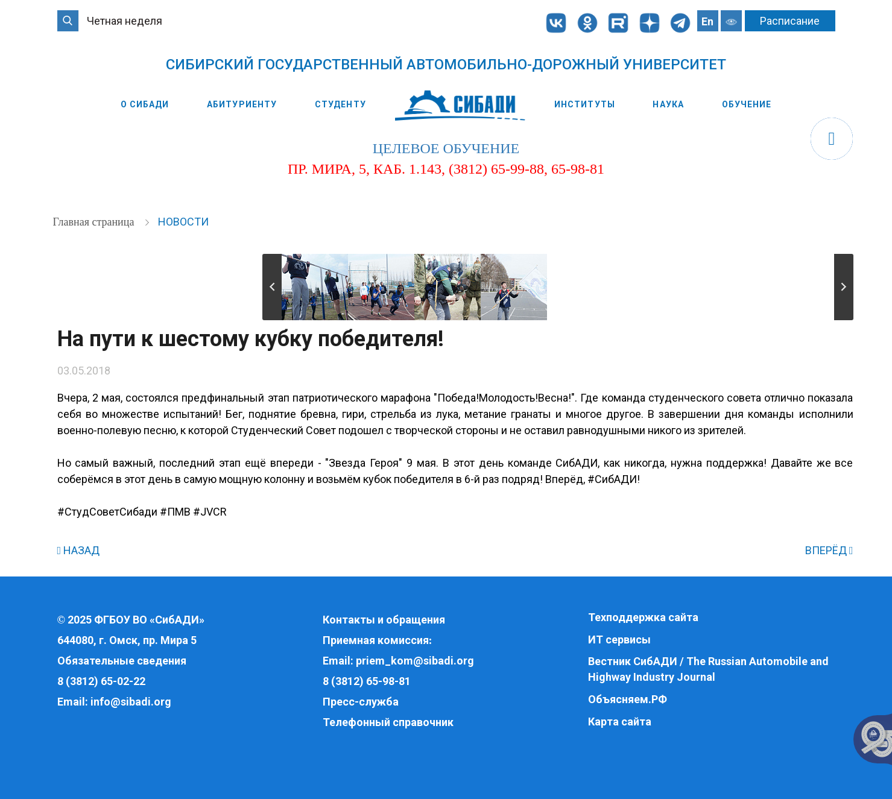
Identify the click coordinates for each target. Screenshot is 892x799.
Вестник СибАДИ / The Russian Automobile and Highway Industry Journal (708, 669)
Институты (584, 104)
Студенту (340, 104)
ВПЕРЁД (829, 550)
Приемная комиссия (376, 640)
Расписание (790, 20)
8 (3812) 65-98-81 (367, 681)
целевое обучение (446, 148)
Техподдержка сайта (643, 617)
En (707, 21)
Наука (668, 104)
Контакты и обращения (384, 619)
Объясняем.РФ (627, 699)
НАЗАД (78, 550)
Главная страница (95, 222)
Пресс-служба (361, 701)
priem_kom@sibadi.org (415, 660)
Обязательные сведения (121, 660)
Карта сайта (619, 721)
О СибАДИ (145, 104)
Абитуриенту (242, 104)
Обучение (747, 104)
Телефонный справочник (388, 722)
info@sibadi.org (130, 701)
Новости (183, 221)
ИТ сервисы (619, 639)
